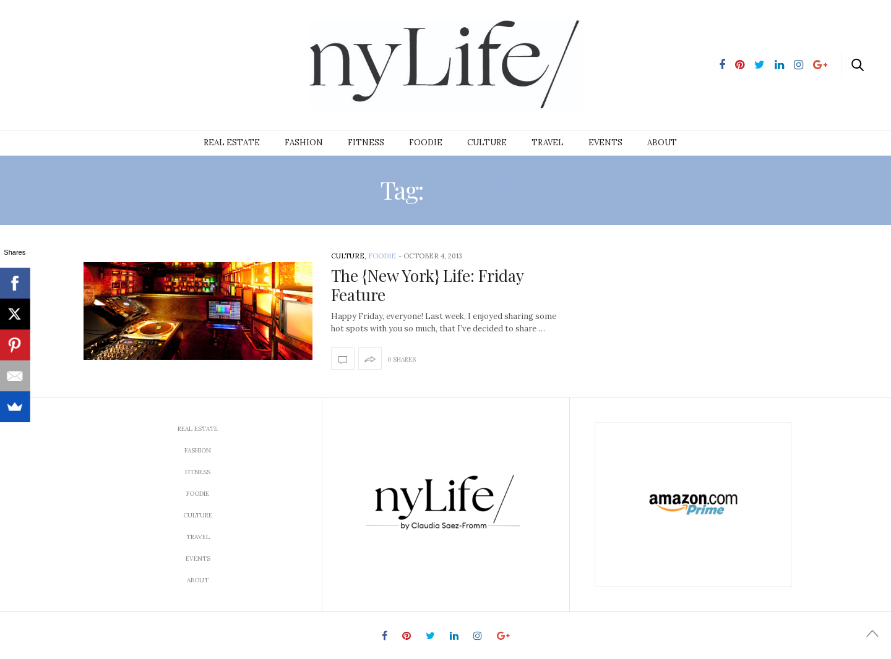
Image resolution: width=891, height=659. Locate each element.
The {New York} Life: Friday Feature (427, 285)
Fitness (366, 142)
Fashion (304, 142)
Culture (487, 142)
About (662, 142)
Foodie (425, 142)
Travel (548, 142)
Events (605, 142)
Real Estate (232, 142)
